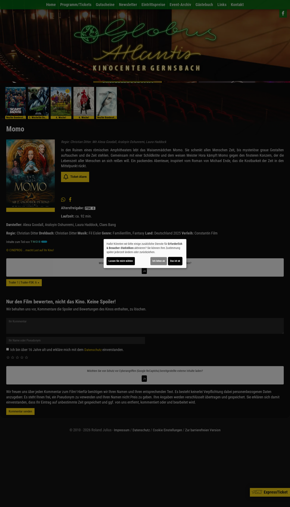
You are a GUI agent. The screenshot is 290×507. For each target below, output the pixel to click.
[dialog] (145, 253)
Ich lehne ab (158, 261)
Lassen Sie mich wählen (121, 261)
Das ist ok (175, 261)
